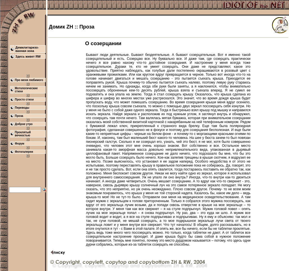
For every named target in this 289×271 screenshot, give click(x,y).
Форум (19, 143)
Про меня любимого (29, 80)
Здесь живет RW (28, 56)
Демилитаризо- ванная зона (27, 49)
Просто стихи (24, 99)
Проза (19, 115)
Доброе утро (24, 124)
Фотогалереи (24, 151)
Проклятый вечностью (23, 134)
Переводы (22, 107)
